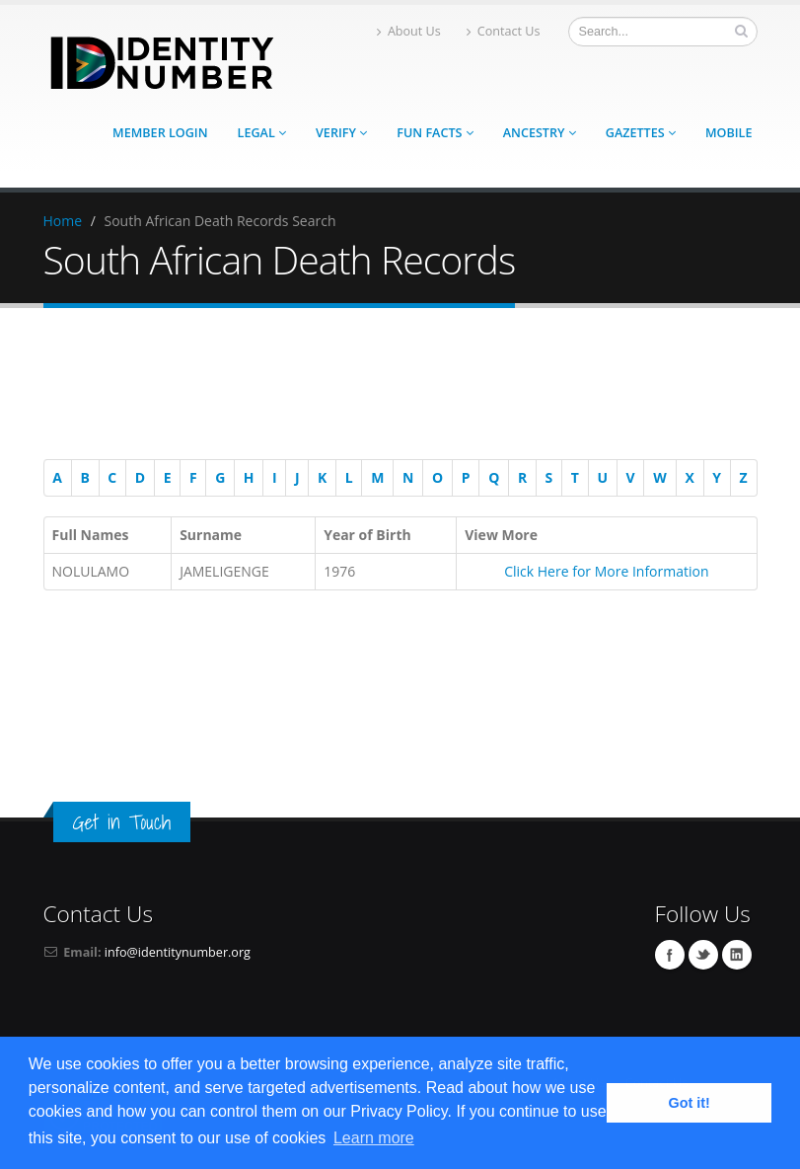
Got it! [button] (689, 1103)
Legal (262, 132)
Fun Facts (435, 132)
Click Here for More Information (606, 571)
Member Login (159, 132)
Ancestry (539, 132)
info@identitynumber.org (178, 952)
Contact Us (504, 31)
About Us (409, 31)
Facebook (670, 955)
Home (63, 220)
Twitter (703, 955)
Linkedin (737, 955)
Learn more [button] (373, 1138)
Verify (341, 132)
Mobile (729, 132)
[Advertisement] (391, 387)
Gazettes (641, 132)
